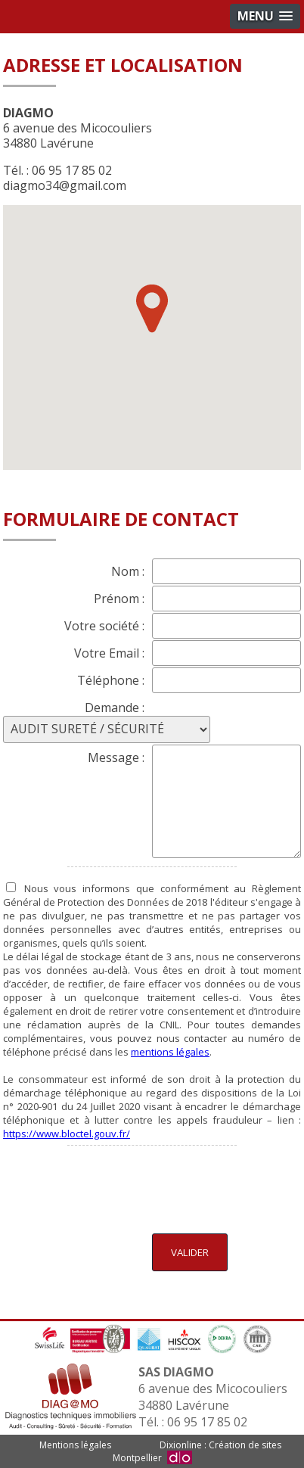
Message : (116, 757)
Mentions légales (75, 1444)
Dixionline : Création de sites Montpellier (197, 1451)
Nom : (127, 571)
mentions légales (170, 1052)
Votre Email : (109, 653)
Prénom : (119, 598)
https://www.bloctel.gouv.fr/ (66, 1133)
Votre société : (104, 625)
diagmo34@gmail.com (64, 185)
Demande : (114, 707)
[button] (152, 309)
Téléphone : (110, 680)
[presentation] (186, 1187)
